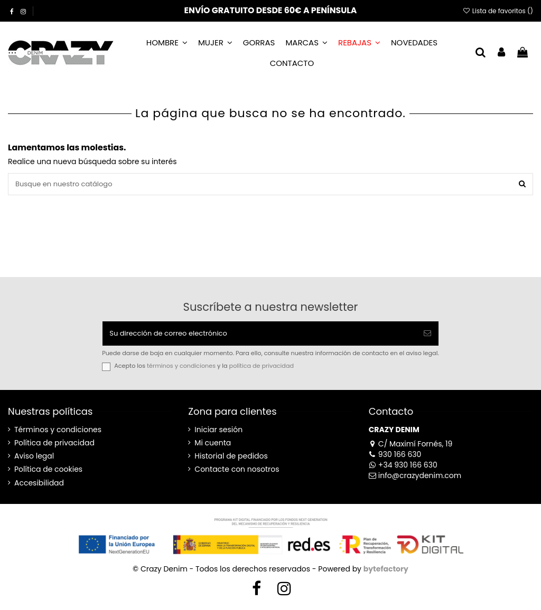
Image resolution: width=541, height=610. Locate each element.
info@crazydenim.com (415, 478)
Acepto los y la (204, 369)
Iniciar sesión (218, 433)
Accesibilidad (39, 486)
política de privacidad (261, 369)
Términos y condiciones (57, 433)
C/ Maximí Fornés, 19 (411, 447)
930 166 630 (395, 457)
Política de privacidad (54, 447)
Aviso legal (34, 460)
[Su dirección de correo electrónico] (259, 336)
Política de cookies (48, 473)
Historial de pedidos (230, 460)
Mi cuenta (212, 447)
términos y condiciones (181, 369)
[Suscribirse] (427, 336)
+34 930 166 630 (403, 468)
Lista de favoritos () (497, 10)
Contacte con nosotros (236, 473)
